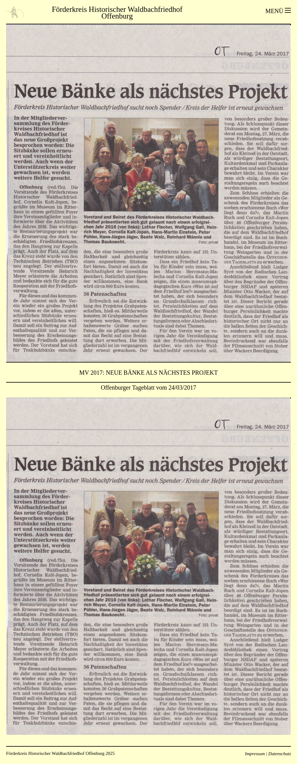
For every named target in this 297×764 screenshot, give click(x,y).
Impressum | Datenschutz (268, 753)
